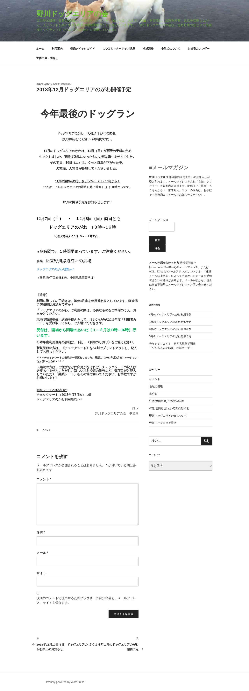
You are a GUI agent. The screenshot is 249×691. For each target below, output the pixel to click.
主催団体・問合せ (47, 58)
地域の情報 (156, 386)
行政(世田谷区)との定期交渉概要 (169, 408)
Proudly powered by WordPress (65, 682)
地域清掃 (148, 48)
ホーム (40, 48)
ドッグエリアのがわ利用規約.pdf (59, 399)
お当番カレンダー (199, 48)
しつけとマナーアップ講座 (118, 48)
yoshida (66, 84)
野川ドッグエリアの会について (168, 415)
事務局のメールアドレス (172, 284)
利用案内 (57, 48)
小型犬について (170, 48)
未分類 (153, 393)
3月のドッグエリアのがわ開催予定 (170, 336)
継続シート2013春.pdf (52, 390)
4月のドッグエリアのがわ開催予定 (170, 321)
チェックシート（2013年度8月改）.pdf (64, 394)
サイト (41, 573)
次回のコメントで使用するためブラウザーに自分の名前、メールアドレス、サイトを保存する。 (86, 600)
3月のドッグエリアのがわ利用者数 (170, 329)
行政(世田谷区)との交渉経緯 (166, 401)
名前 (41, 532)
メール (42, 552)
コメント (44, 479)
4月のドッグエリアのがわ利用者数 (170, 314)
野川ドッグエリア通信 (162, 422)
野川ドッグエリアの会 (72, 14)
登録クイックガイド (82, 48)
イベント (46, 430)
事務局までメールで (167, 194)
